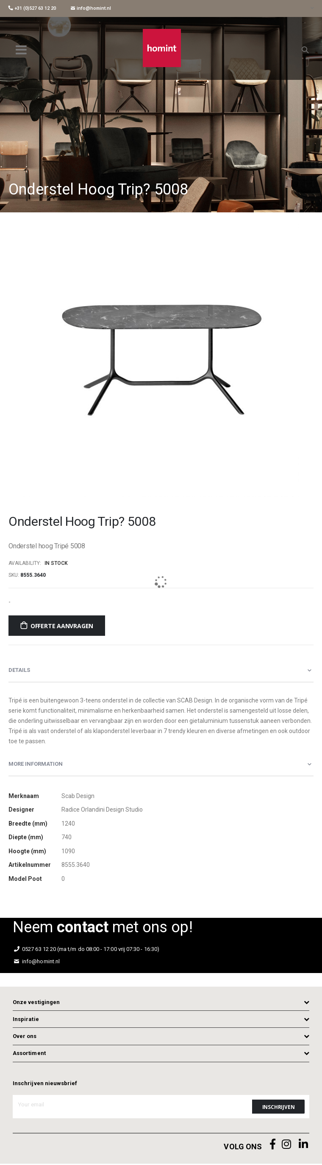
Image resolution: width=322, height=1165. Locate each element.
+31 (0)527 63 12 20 (32, 8)
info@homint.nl (91, 8)
